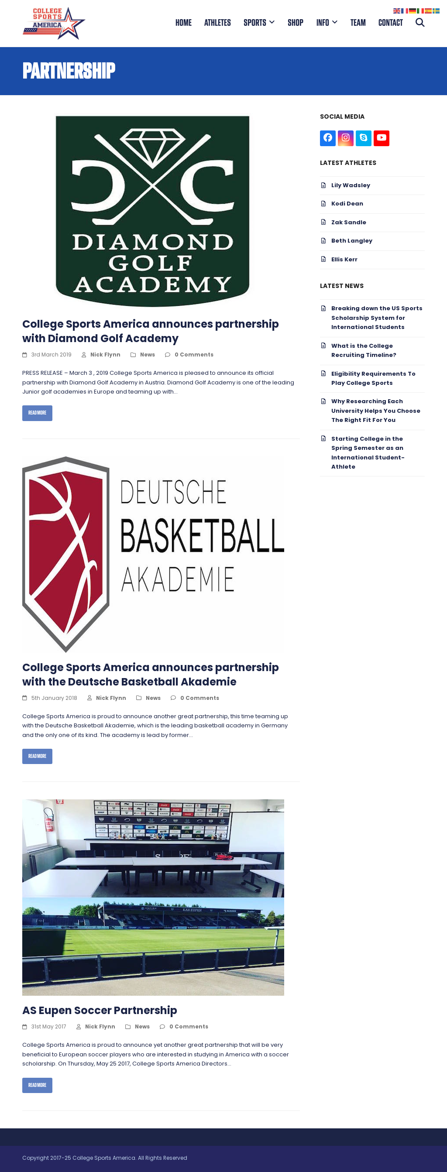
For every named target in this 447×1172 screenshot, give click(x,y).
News (147, 355)
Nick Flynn (105, 355)
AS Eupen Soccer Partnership (99, 1011)
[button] (420, 23)
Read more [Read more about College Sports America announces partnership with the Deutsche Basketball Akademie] (37, 756)
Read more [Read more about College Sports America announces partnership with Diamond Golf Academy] (37, 412)
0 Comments (194, 355)
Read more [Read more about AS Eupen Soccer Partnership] (37, 1085)
